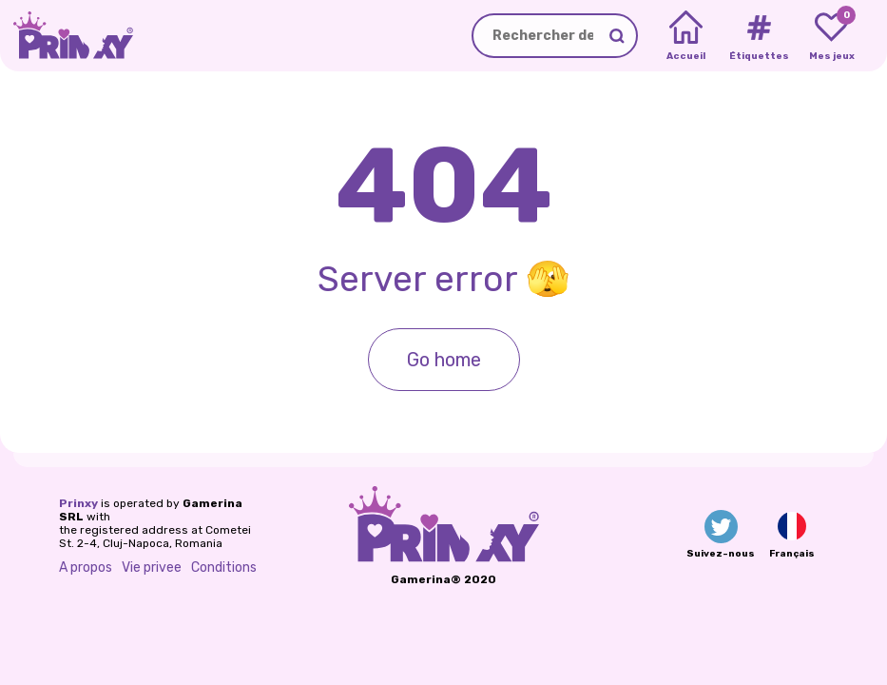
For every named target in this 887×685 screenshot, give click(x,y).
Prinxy (78, 503)
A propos (85, 567)
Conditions (224, 567)
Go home (444, 359)
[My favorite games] (831, 36)
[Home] (686, 36)
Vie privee (152, 567)
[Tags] (758, 36)
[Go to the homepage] (66, 35)
